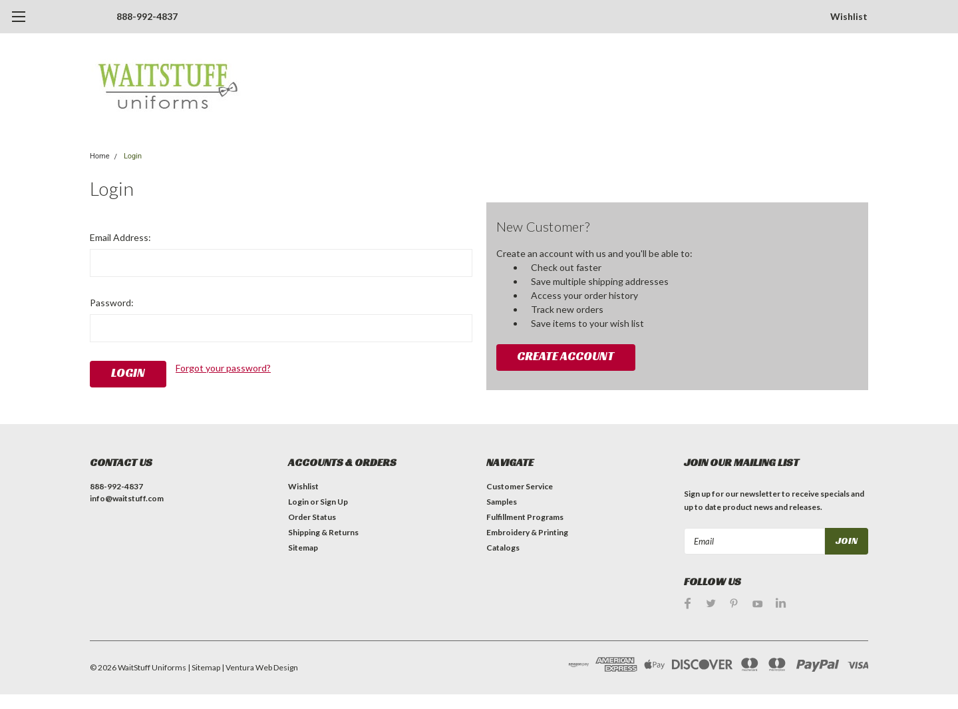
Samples (501, 502)
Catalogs (503, 548)
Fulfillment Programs (524, 517)
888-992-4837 (147, 16)
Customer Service (519, 486)
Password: (112, 302)
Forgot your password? (223, 367)
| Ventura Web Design (260, 667)
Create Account (565, 355)
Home (100, 156)
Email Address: (120, 237)
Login (133, 156)
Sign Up (334, 502)
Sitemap (303, 548)
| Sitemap (204, 667)
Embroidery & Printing (527, 532)
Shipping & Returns (323, 532)
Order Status (312, 517)
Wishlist (849, 16)
